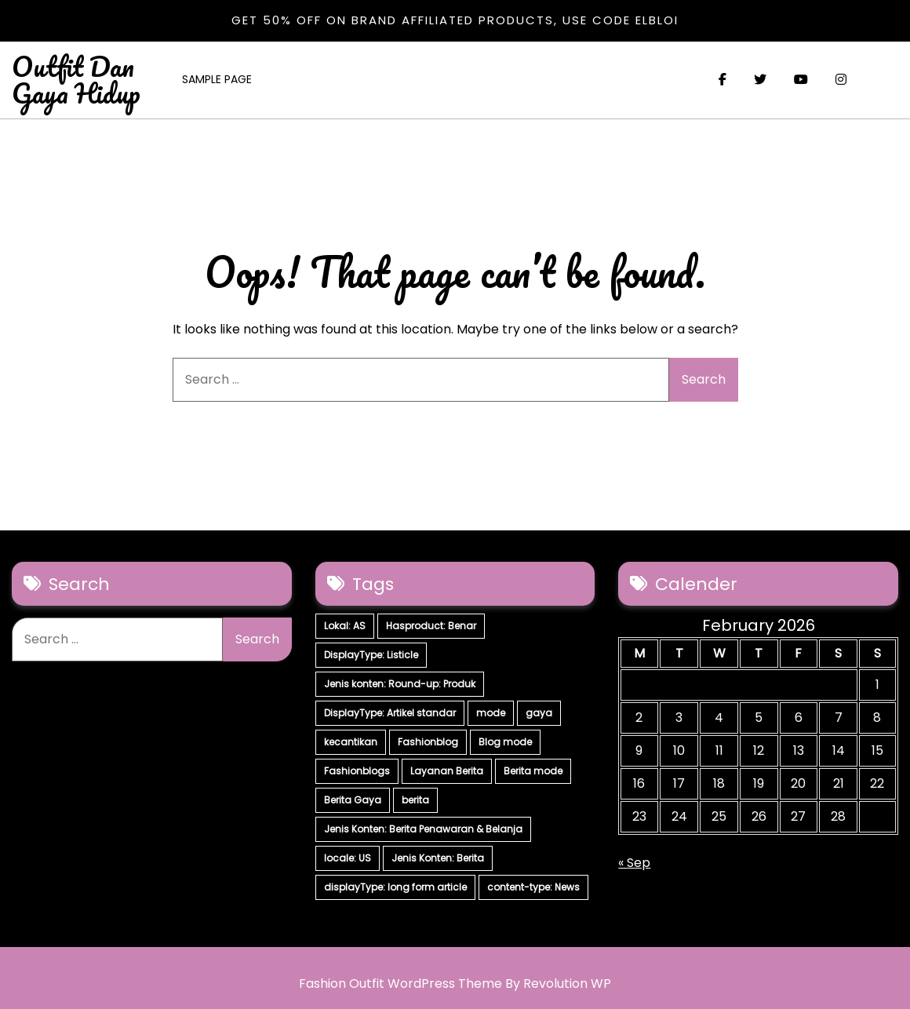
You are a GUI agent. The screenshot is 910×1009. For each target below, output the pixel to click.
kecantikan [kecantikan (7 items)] (350, 742)
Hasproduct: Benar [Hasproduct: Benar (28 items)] (431, 625)
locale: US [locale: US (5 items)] (347, 858)
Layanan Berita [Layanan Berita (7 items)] (446, 771)
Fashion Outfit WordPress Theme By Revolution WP (455, 983)
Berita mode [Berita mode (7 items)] (533, 771)
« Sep (634, 863)
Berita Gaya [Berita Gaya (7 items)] (352, 800)
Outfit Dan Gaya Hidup (76, 79)
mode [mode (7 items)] (490, 712)
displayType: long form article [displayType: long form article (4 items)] (395, 887)
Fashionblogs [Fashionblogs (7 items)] (357, 771)
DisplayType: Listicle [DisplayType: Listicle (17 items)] (371, 654)
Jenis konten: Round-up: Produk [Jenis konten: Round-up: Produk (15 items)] (399, 683)
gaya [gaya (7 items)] (539, 712)
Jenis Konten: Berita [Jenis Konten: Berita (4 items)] (437, 858)
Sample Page (217, 79)
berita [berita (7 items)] (415, 800)
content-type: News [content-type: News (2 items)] (533, 887)
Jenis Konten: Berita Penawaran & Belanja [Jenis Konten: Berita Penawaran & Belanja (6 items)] (423, 829)
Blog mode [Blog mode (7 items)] (505, 742)
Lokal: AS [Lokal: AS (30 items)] (345, 625)
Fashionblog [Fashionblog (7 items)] (428, 742)
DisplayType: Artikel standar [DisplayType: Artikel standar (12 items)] (390, 712)
